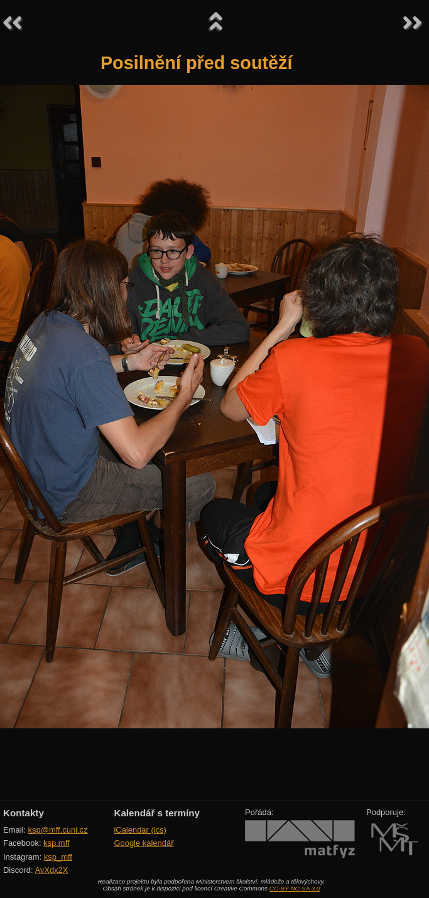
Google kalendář (143, 843)
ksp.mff (56, 843)
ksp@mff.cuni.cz (58, 830)
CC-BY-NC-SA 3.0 (294, 888)
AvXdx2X (51, 870)
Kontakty (23, 813)
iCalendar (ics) (140, 830)
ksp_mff (58, 857)
